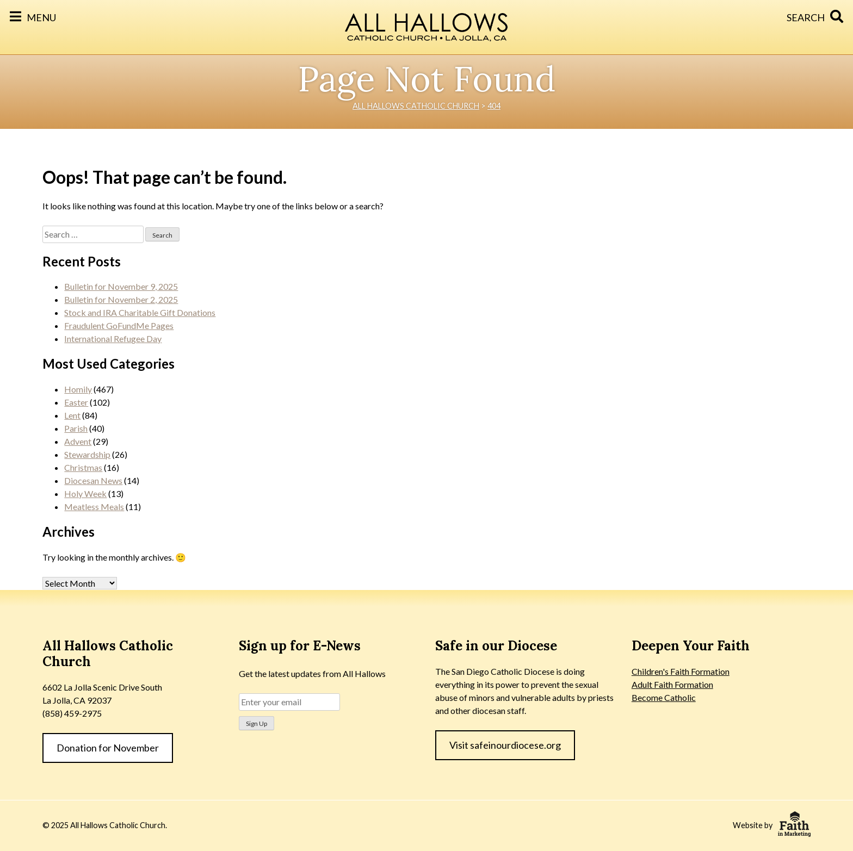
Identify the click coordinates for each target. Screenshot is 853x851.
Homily (78, 389)
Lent (72, 415)
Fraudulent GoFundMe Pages (119, 325)
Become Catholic (664, 697)
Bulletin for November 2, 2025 (121, 299)
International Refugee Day (113, 338)
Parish (76, 428)
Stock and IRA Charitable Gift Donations (139, 312)
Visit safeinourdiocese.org (505, 745)
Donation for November (108, 748)
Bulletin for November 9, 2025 (121, 286)
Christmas (83, 467)
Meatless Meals (94, 506)
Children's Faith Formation (681, 671)
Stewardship (87, 454)
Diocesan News (93, 480)
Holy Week (85, 493)
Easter (76, 402)
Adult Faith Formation (672, 684)
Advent (77, 441)
